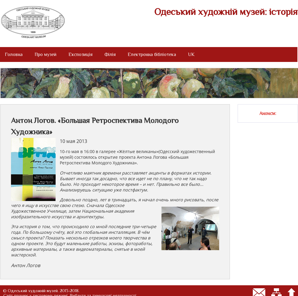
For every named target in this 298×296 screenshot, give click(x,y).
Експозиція (80, 54)
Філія (110, 54)
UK (191, 54)
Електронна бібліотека (152, 54)
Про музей (45, 54)
